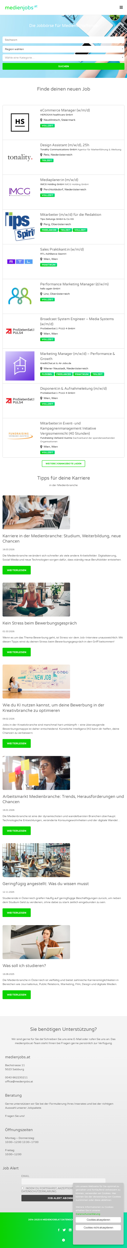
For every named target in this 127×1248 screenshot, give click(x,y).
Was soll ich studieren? (24, 965)
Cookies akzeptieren (98, 1220)
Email (25, 1176)
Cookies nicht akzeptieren (98, 1227)
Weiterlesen (16, 570)
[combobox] (63, 49)
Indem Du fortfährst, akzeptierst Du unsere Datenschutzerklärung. (56, 1190)
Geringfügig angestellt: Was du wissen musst (46, 883)
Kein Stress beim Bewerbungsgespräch (40, 623)
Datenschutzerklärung (88, 1214)
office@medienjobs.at (19, 1081)
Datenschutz (69, 1219)
